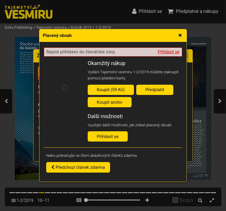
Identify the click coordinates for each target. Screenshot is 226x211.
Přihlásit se (169, 52)
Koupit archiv (109, 102)
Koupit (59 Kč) (111, 89)
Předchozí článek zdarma (78, 167)
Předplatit (154, 89)
